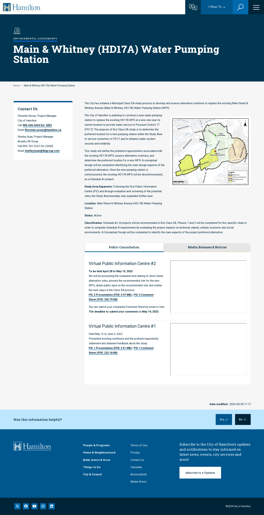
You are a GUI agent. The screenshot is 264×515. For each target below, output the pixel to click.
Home (16, 85)
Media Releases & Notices (207, 247)
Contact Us (137, 460)
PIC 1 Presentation (110, 348)
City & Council (92, 474)
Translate (136, 467)
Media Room (138, 481)
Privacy (135, 452)
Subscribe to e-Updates (200, 472)
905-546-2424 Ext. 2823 (37, 125)
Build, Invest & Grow (96, 460)
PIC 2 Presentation (110, 294)
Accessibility (138, 474)
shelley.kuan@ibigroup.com (42, 150)
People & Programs (96, 445)
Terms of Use (138, 445)
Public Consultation (124, 247)
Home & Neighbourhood (99, 452)
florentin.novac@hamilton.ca (43, 130)
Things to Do (92, 467)
